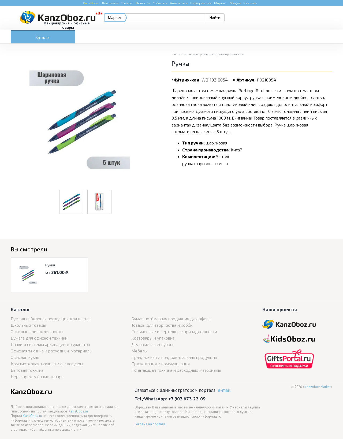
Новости (143, 3)
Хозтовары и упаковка (152, 337)
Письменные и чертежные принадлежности (208, 54)
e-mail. (224, 390)
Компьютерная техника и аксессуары (47, 363)
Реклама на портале (150, 424)
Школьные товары (28, 325)
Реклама (250, 3)
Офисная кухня (25, 357)
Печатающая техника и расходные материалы (176, 370)
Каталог (43, 37)
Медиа (235, 3)
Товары (127, 3)
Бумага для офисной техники (39, 337)
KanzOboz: (91, 3)
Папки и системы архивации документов (50, 344)
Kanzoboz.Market (317, 387)
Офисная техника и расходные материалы (51, 350)
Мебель (139, 350)
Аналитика (179, 3)
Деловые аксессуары (152, 344)
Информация (200, 3)
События (160, 3)
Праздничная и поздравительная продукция (174, 357)
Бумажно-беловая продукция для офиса (171, 318)
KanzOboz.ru (78, 411)
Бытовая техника (27, 370)
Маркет (220, 3)
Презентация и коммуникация (160, 363)
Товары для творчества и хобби (162, 325)
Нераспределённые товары (37, 376)
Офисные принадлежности (37, 331)
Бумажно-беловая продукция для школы (51, 318)
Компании (110, 3)
